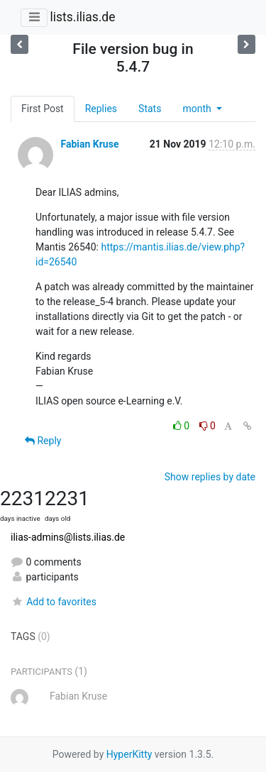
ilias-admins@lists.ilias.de (68, 537)
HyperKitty (129, 754)
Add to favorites (53, 601)
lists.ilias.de (82, 17)
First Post (42, 108)
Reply (43, 440)
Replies (101, 108)
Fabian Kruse (89, 144)
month (198, 108)
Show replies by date (210, 476)
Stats (149, 108)
